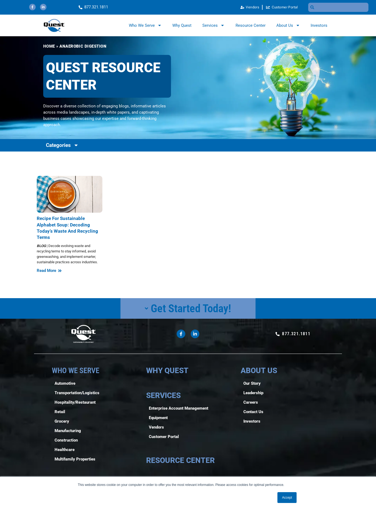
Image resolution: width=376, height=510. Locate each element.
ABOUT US (259, 370)
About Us (288, 25)
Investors (319, 25)
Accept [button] (287, 497)
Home (49, 46)
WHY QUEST (167, 370)
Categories (62, 145)
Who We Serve (145, 25)
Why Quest (182, 25)
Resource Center (251, 25)
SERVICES (163, 395)
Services (213, 25)
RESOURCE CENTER (180, 460)
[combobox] (338, 7)
